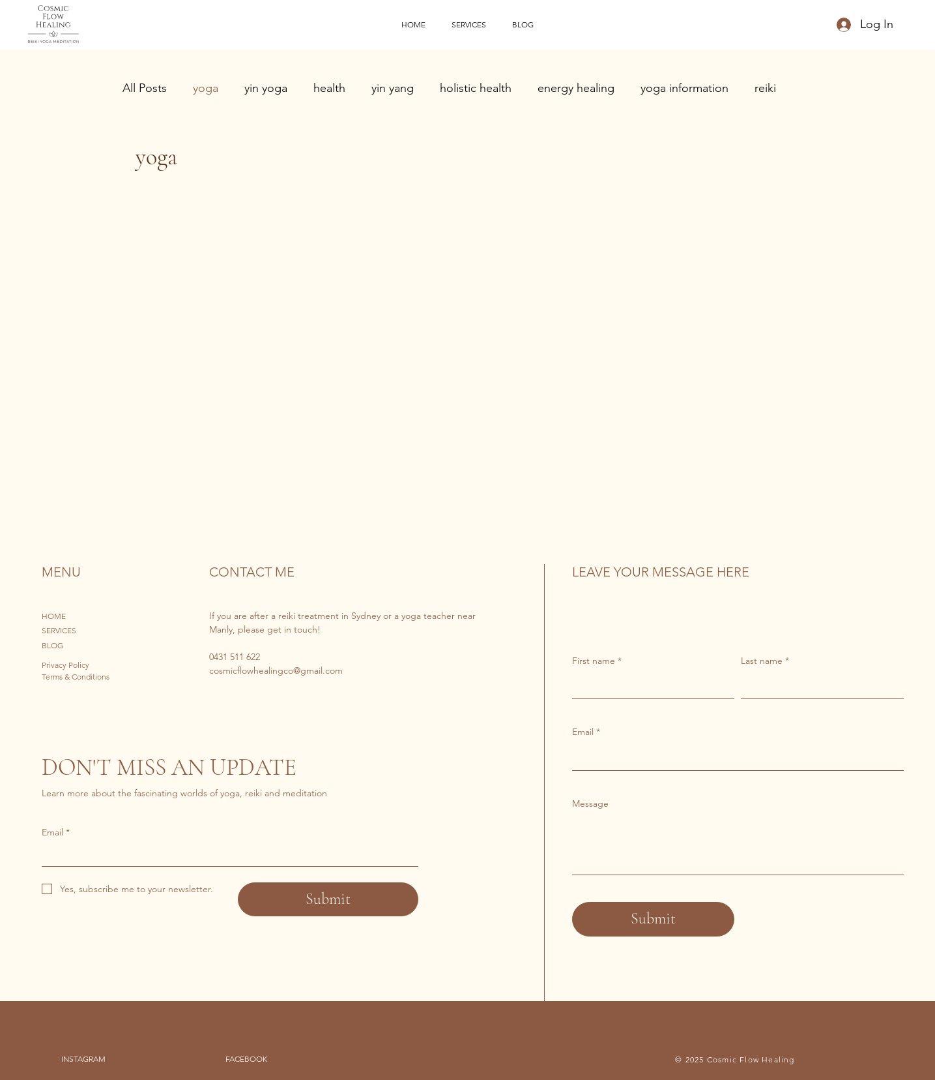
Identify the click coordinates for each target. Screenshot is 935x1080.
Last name (765, 661)
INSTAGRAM (83, 1059)
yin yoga (265, 88)
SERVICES (59, 630)
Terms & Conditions (75, 677)
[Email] (734, 757)
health (329, 88)
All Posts (144, 88)
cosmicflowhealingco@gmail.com (276, 670)
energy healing (576, 88)
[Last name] (818, 685)
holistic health (475, 88)
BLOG (52, 645)
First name (597, 661)
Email (586, 732)
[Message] (738, 844)
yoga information (684, 88)
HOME (54, 616)
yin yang (392, 88)
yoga (205, 88)
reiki (765, 88)
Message (590, 803)
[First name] (649, 685)
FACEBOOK (246, 1059)
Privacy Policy (65, 665)
